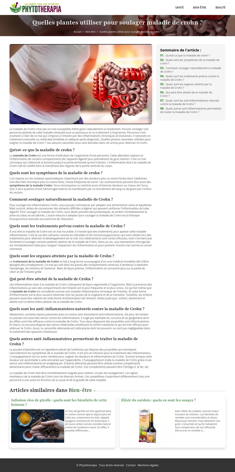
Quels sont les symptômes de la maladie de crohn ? (189, 61)
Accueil (78, 31)
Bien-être (199, 7)
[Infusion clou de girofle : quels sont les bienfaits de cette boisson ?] (36, 426)
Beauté (221, 7)
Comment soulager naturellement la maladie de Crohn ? (190, 69)
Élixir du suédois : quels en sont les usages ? (158, 400)
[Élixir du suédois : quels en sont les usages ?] (146, 426)
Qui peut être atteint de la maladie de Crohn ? (186, 94)
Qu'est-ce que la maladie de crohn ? (185, 55)
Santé (179, 7)
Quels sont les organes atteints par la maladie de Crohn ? (186, 86)
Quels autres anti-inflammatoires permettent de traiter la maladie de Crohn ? (191, 110)
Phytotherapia (88, 465)
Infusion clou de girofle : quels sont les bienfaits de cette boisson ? (59, 402)
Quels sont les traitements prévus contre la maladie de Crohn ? (189, 78)
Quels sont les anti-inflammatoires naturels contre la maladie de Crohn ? (189, 102)
